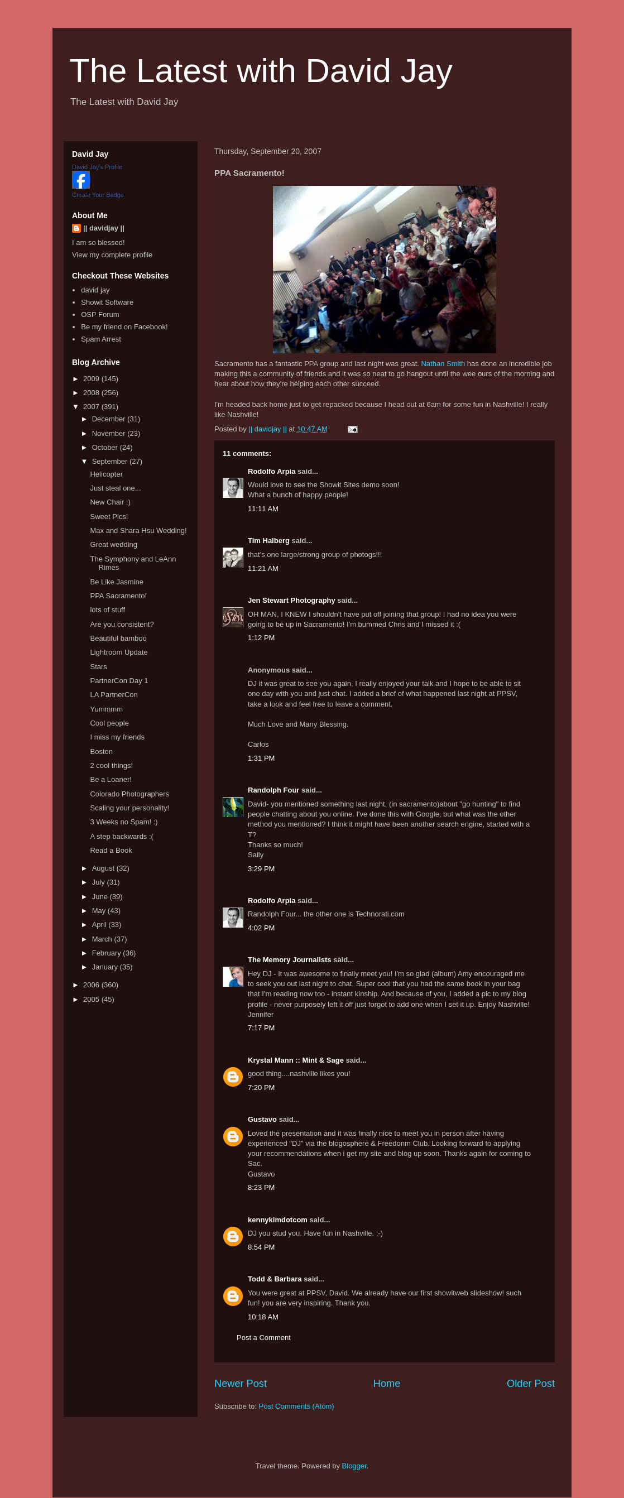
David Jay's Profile (97, 167)
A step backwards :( (121, 836)
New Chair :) (110, 502)
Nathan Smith (443, 363)
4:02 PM (261, 928)
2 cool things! (111, 765)
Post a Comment (264, 1337)
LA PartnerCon (113, 694)
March (103, 939)
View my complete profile (112, 255)
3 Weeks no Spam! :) (123, 822)
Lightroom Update (118, 652)
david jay (95, 290)
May (100, 910)
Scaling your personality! (129, 808)
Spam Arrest (101, 339)
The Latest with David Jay (261, 70)
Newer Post (240, 1383)
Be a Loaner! (110, 779)
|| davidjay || (103, 228)
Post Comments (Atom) (296, 1406)
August (104, 868)
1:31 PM (261, 758)
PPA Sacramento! (118, 596)
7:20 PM (261, 1087)
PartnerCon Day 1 (119, 680)
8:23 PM (261, 1187)
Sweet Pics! (109, 516)
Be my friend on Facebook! (124, 327)
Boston (101, 751)
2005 (92, 999)
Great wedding (113, 544)
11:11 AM (263, 509)
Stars (98, 666)
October (106, 447)
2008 (92, 392)
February (107, 953)
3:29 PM (261, 869)
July (99, 882)
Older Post (531, 1383)
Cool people (109, 723)
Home (387, 1383)
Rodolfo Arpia (271, 471)
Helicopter (106, 474)
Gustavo (262, 1119)
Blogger (354, 1466)
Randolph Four (273, 790)
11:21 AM (263, 568)
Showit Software (107, 302)
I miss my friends (117, 737)
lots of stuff (107, 610)
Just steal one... (115, 488)
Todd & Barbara (275, 1279)
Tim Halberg (269, 540)
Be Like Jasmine (116, 582)
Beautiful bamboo (118, 638)
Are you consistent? (121, 624)
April (100, 924)
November (110, 433)
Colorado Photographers (129, 794)
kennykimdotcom (278, 1220)
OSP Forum (100, 314)
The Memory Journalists (290, 960)
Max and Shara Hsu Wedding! (138, 530)
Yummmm (106, 709)
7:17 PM (261, 1028)
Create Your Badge (98, 194)
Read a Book (111, 850)
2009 (92, 378)
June (101, 896)
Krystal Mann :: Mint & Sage (296, 1060)
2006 (92, 985)
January (106, 967)
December (110, 419)
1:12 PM (261, 637)
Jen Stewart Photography (291, 600)
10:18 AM (263, 1317)
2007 (92, 406)
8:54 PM (261, 1247)
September (110, 461)
